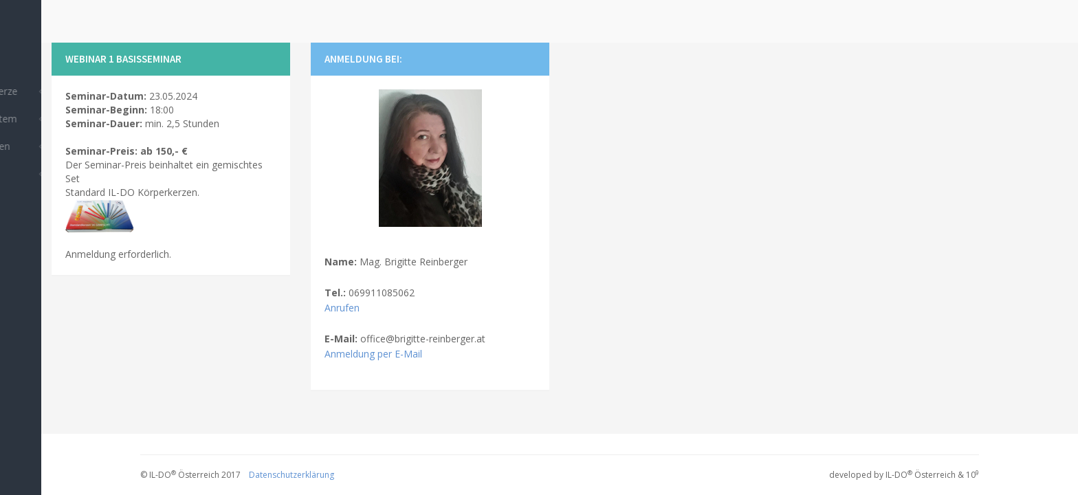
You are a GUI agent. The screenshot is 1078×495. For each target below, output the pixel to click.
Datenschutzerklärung (291, 475)
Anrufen (342, 307)
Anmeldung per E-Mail (373, 353)
